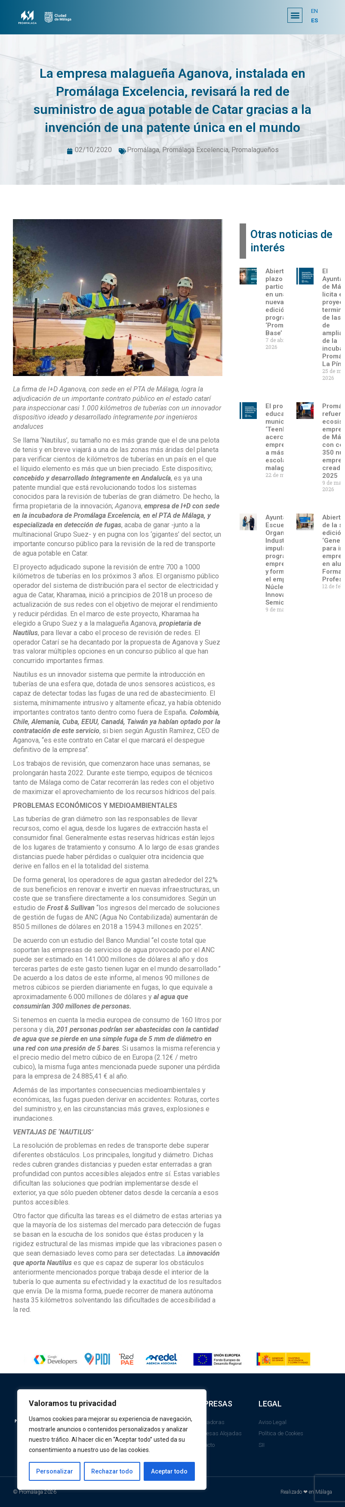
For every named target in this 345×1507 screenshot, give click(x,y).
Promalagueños (255, 150)
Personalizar (54, 1471)
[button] (294, 15)
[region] (111, 1439)
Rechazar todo (112, 1471)
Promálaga (143, 150)
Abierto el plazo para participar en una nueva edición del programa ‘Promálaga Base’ (283, 302)
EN (314, 10)
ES (314, 20)
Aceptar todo (169, 1471)
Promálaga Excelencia (195, 150)
